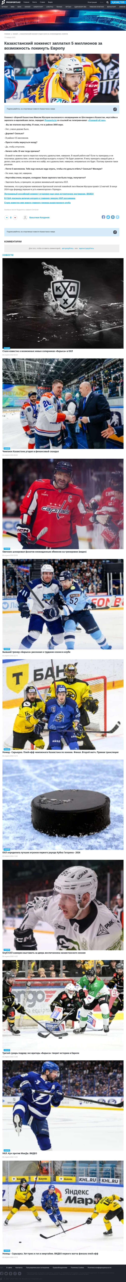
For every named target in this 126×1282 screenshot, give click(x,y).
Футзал (68, 7)
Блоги (34, 2)
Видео (50, 2)
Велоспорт (111, 7)
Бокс (19, 7)
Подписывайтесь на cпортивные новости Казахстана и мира (62, 109)
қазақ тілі (118, 2)
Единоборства (80, 7)
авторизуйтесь (67, 248)
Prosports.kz (51, 120)
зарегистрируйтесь (86, 248)
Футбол (5, 7)
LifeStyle (49, 7)
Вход (101, 2)
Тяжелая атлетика (96, 7)
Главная (26, 2)
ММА (12, 7)
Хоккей (27, 7)
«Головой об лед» (97, 120)
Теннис (59, 7)
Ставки (42, 2)
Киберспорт (38, 7)
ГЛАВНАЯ (7, 34)
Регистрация (92, 2)
